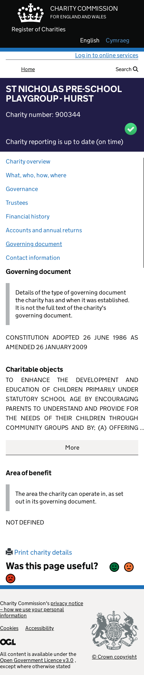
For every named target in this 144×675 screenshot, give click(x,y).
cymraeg (117, 40)
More (72, 447)
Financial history (27, 216)
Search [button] (127, 69)
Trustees (17, 202)
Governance (22, 189)
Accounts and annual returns (44, 230)
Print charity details (39, 552)
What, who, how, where (36, 175)
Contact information (33, 257)
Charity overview (28, 161)
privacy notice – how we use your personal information (41, 609)
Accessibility (39, 628)
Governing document (34, 244)
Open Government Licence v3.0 (37, 660)
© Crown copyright (114, 656)
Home (28, 69)
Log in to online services (106, 55)
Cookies (9, 628)
